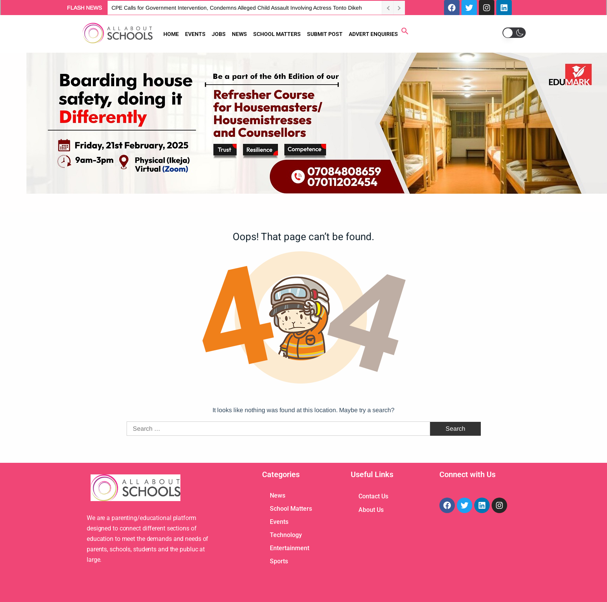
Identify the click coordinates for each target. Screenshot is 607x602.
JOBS (219, 34)
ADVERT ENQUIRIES (373, 34)
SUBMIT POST (325, 34)
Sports (279, 561)
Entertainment (289, 548)
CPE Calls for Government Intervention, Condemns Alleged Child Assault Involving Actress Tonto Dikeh (236, 8)
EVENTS (195, 34)
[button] (405, 32)
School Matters (291, 508)
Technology (286, 535)
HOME (171, 34)
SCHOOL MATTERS (277, 34)
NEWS (239, 34)
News (277, 495)
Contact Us (373, 496)
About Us (371, 509)
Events (279, 521)
